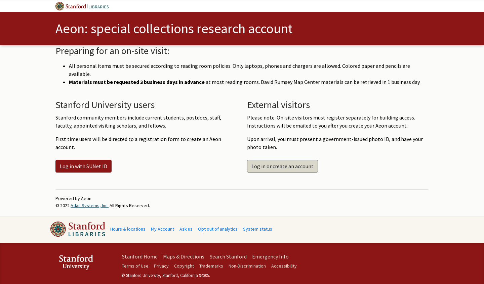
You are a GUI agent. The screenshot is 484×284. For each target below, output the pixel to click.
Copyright (184, 266)
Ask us (186, 229)
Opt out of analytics (218, 229)
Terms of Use (135, 266)
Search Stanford (228, 256)
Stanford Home (140, 256)
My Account (162, 229)
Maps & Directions (183, 256)
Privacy (161, 266)
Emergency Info (270, 256)
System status (257, 229)
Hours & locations (128, 229)
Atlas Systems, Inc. (90, 205)
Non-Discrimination (247, 266)
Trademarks (211, 266)
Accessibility (284, 266)
